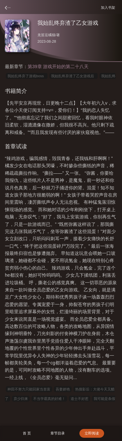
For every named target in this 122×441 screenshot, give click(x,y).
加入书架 (109, 7)
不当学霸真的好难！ (49, 399)
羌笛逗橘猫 (46, 35)
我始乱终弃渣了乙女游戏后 (73, 76)
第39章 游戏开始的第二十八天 (58, 66)
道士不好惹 (79, 399)
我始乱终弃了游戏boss (26, 76)
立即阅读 (92, 433)
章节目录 (57, 433)
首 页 (27, 433)
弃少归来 (21, 399)
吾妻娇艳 (63, 389)
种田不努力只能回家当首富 (28, 389)
